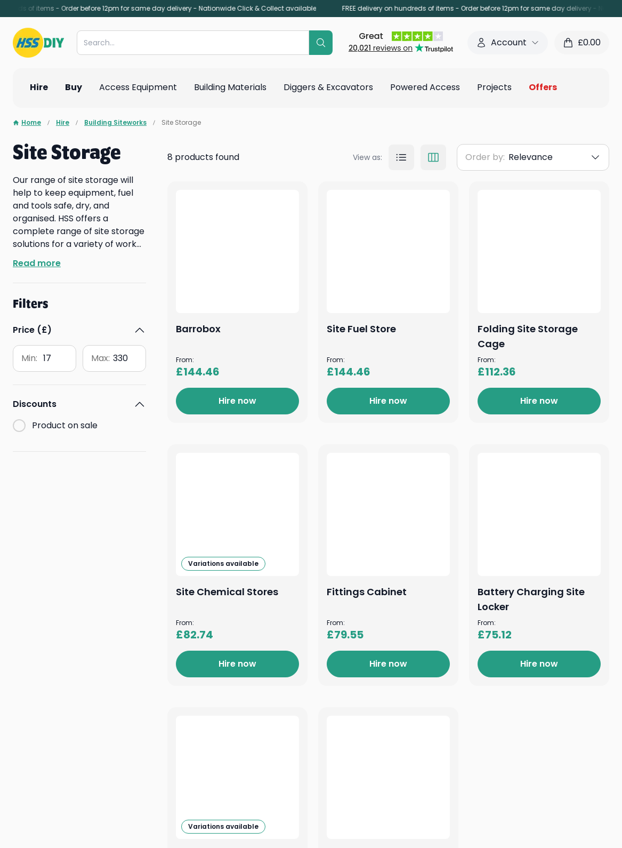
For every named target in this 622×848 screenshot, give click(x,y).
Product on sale (65, 425)
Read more (37, 263)
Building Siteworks (115, 122)
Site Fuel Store (359, 360)
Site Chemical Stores (376, 688)
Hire (62, 122)
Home (27, 122)
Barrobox (347, 197)
